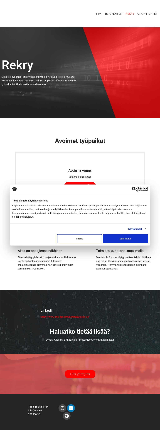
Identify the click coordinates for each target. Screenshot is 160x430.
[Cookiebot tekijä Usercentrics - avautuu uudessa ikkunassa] (134, 189)
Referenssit (114, 13)
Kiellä (79, 238)
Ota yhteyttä (147, 13)
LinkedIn (47, 310)
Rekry (130, 13)
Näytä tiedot (135, 228)
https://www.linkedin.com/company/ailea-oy (65, 316)
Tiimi (99, 13)
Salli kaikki (126, 238)
